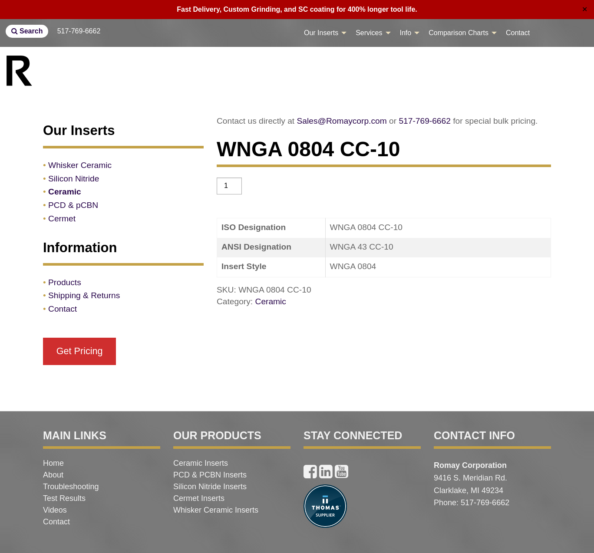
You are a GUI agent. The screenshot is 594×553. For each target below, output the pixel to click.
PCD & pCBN (73, 205)
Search (27, 31)
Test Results (64, 498)
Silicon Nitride (73, 178)
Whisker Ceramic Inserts (215, 510)
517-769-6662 (79, 31)
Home (53, 463)
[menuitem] (323, 33)
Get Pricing (79, 351)
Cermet (62, 218)
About (53, 475)
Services (369, 32)
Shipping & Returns (84, 295)
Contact (518, 32)
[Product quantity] (229, 186)
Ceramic (270, 301)
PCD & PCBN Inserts (210, 475)
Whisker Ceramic (80, 165)
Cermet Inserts (198, 498)
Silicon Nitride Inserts (210, 486)
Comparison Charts (458, 32)
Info (406, 32)
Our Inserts (321, 32)
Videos (55, 510)
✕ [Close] (584, 9)
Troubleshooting (71, 486)
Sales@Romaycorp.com (342, 120)
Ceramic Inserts (200, 463)
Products (64, 282)
